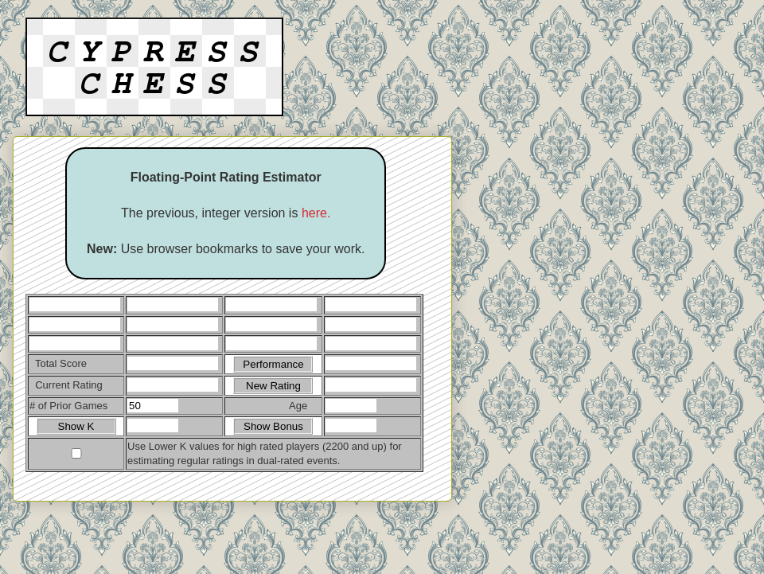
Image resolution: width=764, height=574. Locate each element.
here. (316, 213)
